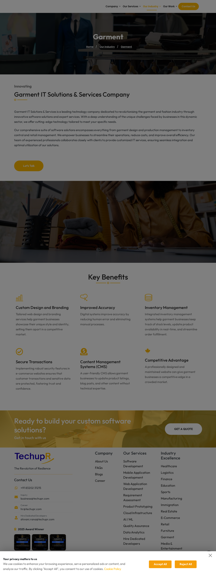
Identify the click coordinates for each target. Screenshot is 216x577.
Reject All (186, 564)
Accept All (160, 564)
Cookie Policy (112, 569)
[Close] (210, 555)
